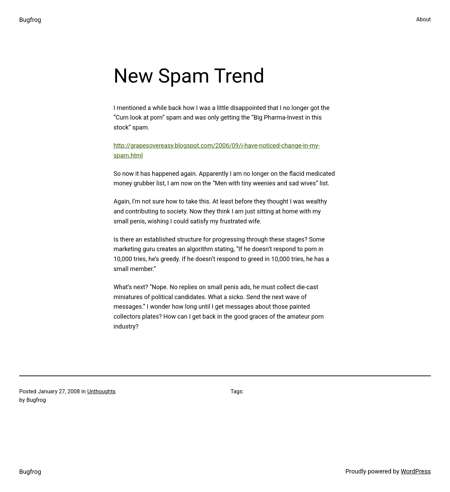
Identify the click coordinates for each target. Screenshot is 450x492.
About (423, 19)
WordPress (416, 471)
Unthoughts (101, 391)
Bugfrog (30, 19)
